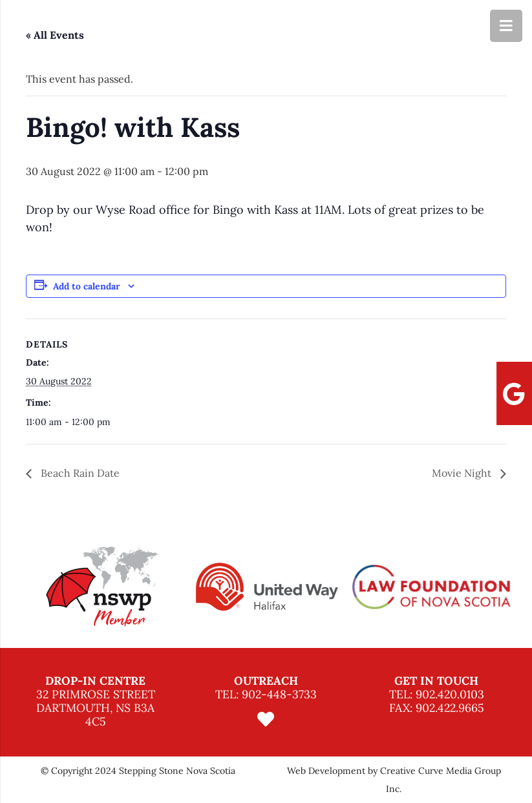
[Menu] (506, 26)
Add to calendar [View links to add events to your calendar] (86, 286)
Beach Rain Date (79, 472)
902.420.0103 (450, 694)
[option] (102, 587)
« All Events (55, 34)
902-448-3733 (279, 694)
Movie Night (463, 472)
